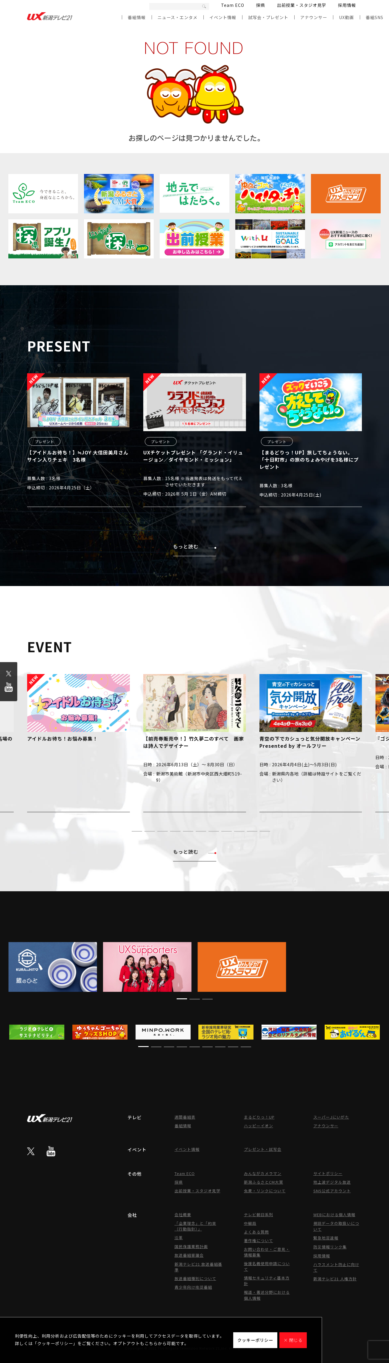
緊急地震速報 (325, 1238)
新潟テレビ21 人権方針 (335, 1279)
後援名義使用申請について (267, 1266)
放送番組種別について (195, 1278)
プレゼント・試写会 (262, 1149)
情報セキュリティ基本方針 (267, 1280)
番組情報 (137, 17)
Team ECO (232, 5)
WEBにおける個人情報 (334, 1214)
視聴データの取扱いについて (336, 1226)
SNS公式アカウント (332, 1191)
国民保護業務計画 (191, 1246)
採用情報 (347, 5)
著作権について (258, 1240)
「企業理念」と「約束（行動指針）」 (195, 1226)
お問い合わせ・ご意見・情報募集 (267, 1252)
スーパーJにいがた (331, 1117)
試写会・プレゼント (268, 17)
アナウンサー (313, 17)
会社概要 (183, 1214)
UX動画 (346, 17)
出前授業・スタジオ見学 (301, 5)
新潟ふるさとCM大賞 (263, 1182)
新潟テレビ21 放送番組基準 (198, 1267)
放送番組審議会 (189, 1255)
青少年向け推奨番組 (193, 1287)
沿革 (179, 1237)
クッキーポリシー (255, 1340)
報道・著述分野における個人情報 (267, 1295)
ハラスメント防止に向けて (336, 1267)
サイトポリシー (328, 1173)
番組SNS (374, 17)
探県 (260, 5)
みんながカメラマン (262, 1173)
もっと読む (194, 546)
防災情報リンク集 (330, 1247)
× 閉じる (293, 1340)
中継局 (250, 1223)
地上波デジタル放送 (332, 1182)
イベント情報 (222, 17)
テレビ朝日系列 (258, 1214)
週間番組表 (185, 1117)
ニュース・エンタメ (177, 17)
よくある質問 (256, 1232)
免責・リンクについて (265, 1191)
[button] (124, 831)
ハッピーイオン (258, 1125)
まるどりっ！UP (259, 1117)
